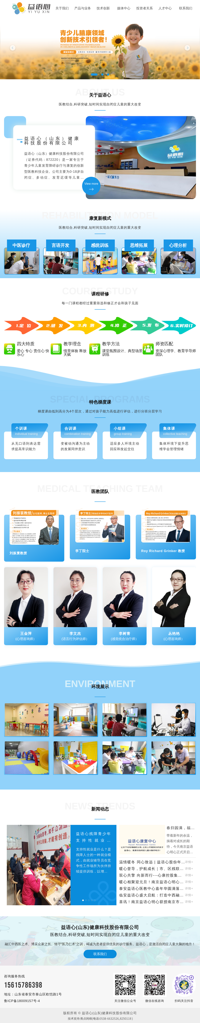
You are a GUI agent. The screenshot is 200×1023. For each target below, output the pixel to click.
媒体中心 (123, 8)
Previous (12, 48)
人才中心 (165, 8)
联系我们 (185, 8)
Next (187, 48)
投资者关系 (144, 8)
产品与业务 (82, 8)
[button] (83, 900)
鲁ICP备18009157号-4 (22, 1001)
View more (91, 183)
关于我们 (62, 8)
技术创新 (103, 8)
